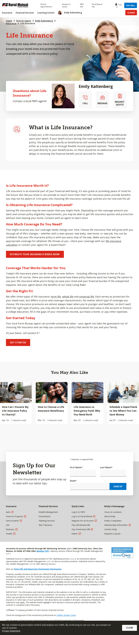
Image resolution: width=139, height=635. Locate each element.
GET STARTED (18, 342)
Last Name (106, 467)
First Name (76, 467)
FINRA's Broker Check (66, 615)
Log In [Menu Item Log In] (118, 5)
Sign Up (118, 486)
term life (56, 296)
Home (9, 20)
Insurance (11, 23)
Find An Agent (23, 20)
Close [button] (129, 627)
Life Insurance (27, 23)
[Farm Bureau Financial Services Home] (18, 5)
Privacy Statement (11, 630)
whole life (67, 296)
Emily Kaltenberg (44, 20)
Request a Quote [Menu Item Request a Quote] (66, 5)
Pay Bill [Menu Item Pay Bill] (130, 5)
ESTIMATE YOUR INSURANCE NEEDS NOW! (35, 254)
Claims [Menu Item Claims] (131, 12)
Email (73, 480)
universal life (86, 296)
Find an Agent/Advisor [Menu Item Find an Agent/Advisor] (46, 5)
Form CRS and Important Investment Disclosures (37, 569)
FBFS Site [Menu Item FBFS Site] (82, 5)
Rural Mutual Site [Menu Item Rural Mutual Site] (97, 5)
